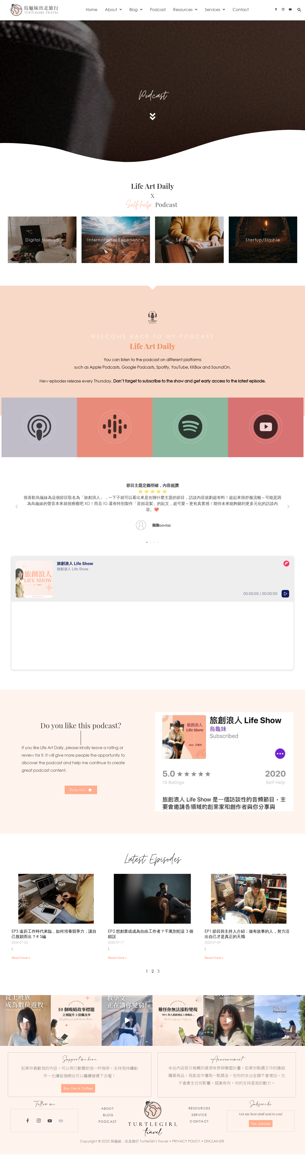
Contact (241, 9)
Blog (135, 9)
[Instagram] (283, 9)
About (113, 9)
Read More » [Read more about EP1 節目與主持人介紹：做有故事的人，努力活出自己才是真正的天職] (214, 959)
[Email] (61, 1122)
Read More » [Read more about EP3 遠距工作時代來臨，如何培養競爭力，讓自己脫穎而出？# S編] (21, 959)
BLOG (108, 1117)
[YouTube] (50, 1122)
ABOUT (107, 1110)
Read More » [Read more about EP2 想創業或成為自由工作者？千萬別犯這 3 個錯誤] (117, 959)
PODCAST (107, 1123)
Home (91, 9)
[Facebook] (276, 9)
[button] (113, 9)
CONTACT (199, 1123)
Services (215, 9)
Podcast (158, 9)
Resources (185, 9)
